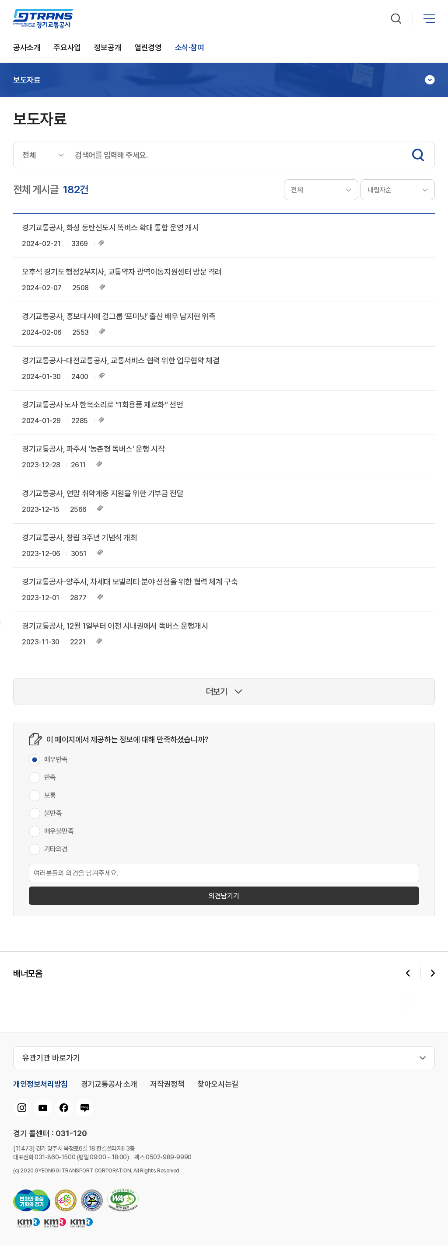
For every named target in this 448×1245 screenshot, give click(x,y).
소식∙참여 (189, 48)
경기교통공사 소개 (109, 1084)
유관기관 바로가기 (51, 1057)
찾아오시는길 (217, 1084)
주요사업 (66, 48)
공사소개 (26, 48)
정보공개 (107, 48)
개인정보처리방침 (40, 1084)
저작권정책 (167, 1084)
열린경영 (147, 48)
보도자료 (26, 80)
